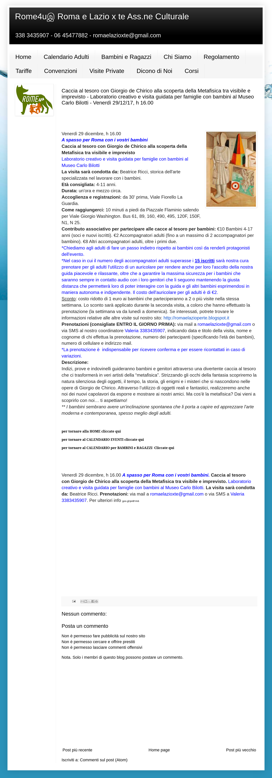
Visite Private (106, 71)
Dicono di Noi (154, 71)
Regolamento (221, 56)
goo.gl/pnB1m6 (130, 501)
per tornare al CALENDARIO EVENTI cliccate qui (103, 439)
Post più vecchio (241, 750)
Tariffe (24, 71)
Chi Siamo (177, 56)
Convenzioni (60, 71)
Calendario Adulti (66, 56)
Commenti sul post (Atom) (103, 760)
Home (23, 56)
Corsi (192, 71)
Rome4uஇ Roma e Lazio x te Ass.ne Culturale (102, 16)
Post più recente (77, 750)
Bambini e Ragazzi (126, 56)
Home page (159, 750)
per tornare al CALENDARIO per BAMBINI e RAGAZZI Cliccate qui (118, 447)
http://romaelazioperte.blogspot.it (196, 317)
